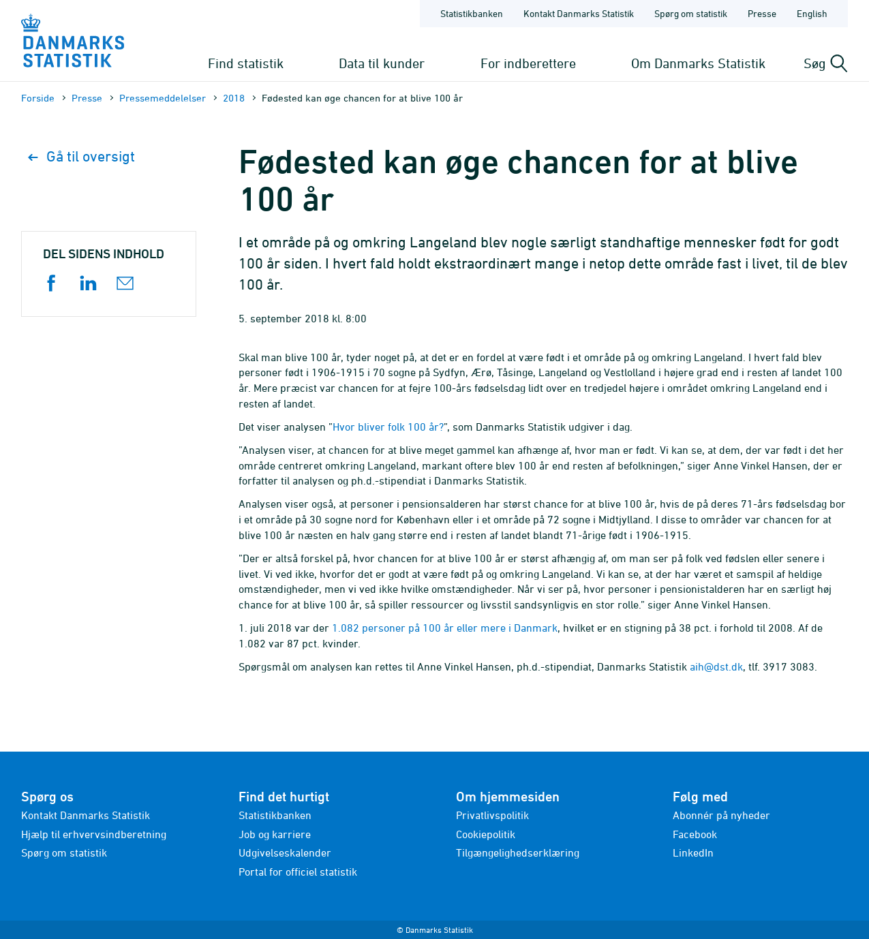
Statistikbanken (471, 13)
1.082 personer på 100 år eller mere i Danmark (445, 627)
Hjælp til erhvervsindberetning (93, 834)
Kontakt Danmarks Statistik (85, 815)
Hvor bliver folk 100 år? (388, 426)
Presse (87, 98)
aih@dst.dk (716, 666)
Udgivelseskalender (285, 852)
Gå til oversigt (81, 156)
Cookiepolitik (485, 834)
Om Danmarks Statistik (698, 63)
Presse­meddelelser (162, 98)
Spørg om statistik (64, 852)
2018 (234, 98)
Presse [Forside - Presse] (762, 13)
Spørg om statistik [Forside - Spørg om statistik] (690, 13)
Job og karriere (275, 834)
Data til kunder (382, 63)
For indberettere (528, 63)
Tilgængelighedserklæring (517, 852)
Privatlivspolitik (492, 815)
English (812, 13)
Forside (38, 98)
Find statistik (246, 63)
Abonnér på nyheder (721, 815)
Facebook (695, 834)
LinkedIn (693, 852)
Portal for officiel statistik (298, 871)
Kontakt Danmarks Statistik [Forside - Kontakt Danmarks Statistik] (578, 13)
